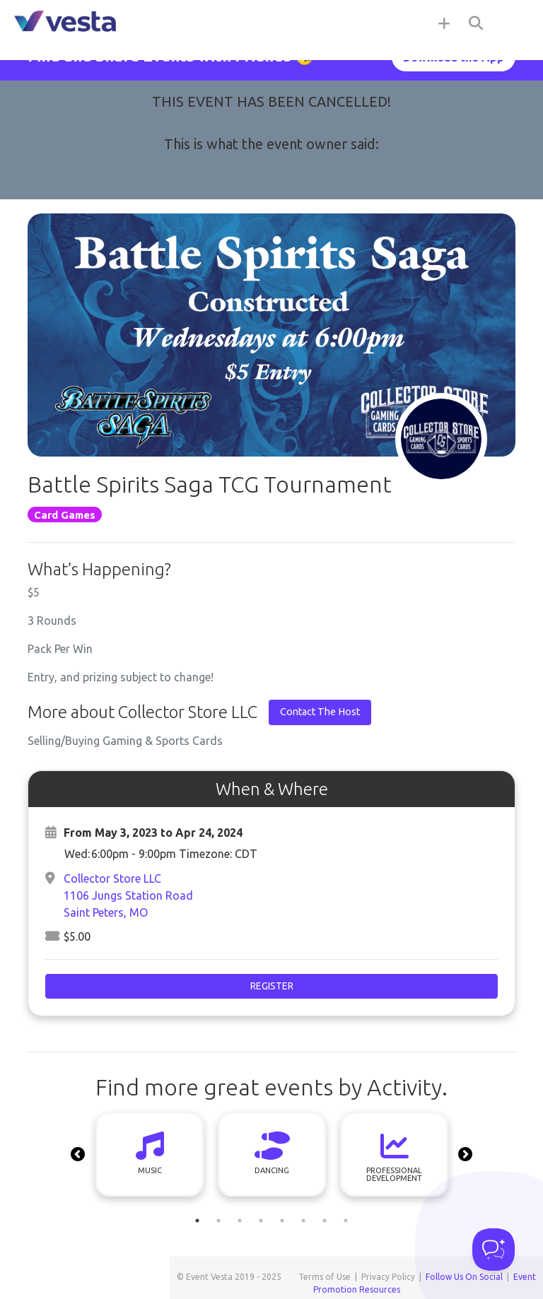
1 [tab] (197, 1220)
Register (271, 986)
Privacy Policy (388, 1276)
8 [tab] (346, 1220)
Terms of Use (324, 1276)
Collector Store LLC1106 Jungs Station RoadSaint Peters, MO (128, 895)
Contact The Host (320, 711)
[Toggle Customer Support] (493, 1249)
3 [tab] (240, 1220)
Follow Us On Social (464, 1276)
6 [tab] (303, 1220)
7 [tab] (324, 1220)
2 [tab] (218, 1220)
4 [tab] (261, 1220)
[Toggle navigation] (515, 22)
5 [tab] (282, 1220)
